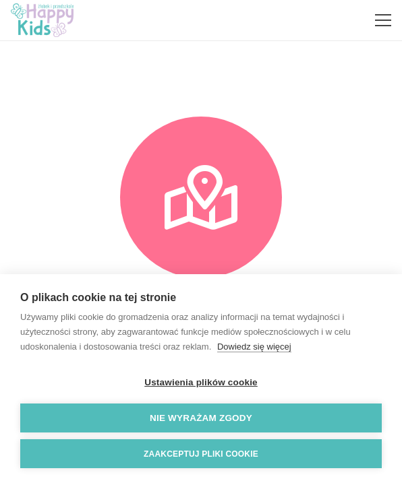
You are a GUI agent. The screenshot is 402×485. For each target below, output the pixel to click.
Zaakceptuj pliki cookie (201, 454)
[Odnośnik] (42, 20)
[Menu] (383, 20)
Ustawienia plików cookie (201, 382)
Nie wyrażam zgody (201, 418)
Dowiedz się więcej (254, 347)
